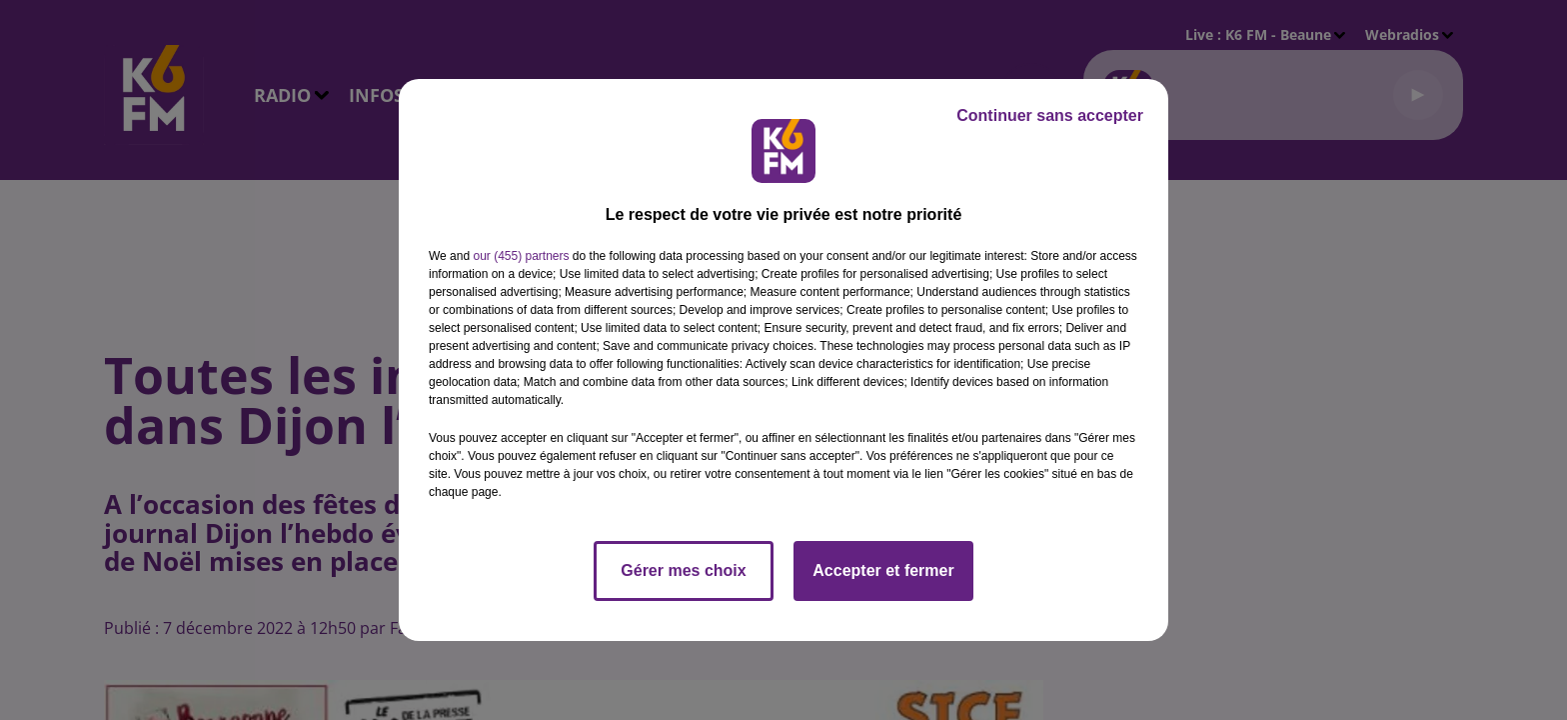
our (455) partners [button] (521, 256)
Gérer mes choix (683, 570)
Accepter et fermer (882, 570)
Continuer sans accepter (1049, 115)
